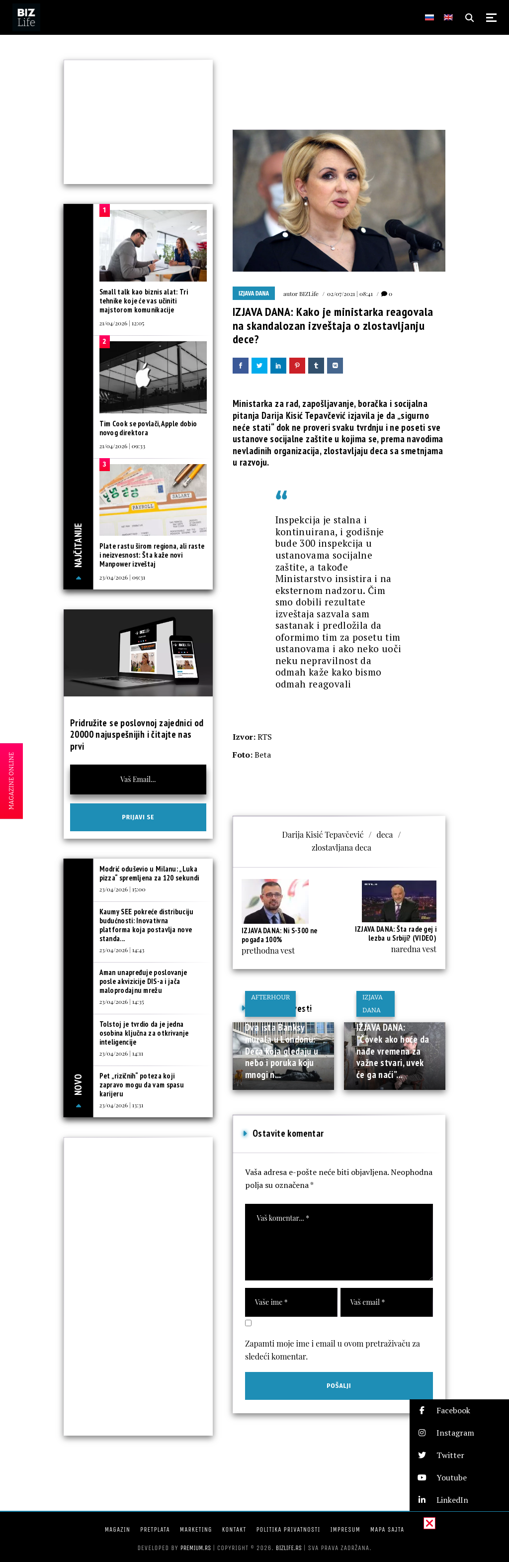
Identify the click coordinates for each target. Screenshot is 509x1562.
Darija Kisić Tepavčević (322, 834)
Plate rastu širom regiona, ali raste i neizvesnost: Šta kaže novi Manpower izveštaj (152, 555)
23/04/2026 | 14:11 (121, 1053)
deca (384, 834)
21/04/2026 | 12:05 (122, 323)
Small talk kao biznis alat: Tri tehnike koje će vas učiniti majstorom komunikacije (143, 300)
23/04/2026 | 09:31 (122, 577)
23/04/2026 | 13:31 (121, 1105)
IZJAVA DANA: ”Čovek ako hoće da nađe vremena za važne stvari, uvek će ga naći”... (392, 1050)
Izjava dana (254, 293)
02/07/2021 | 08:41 (350, 293)
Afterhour (270, 997)
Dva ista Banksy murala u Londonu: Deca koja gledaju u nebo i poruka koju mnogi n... (281, 1050)
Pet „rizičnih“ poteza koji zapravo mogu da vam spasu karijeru (141, 1084)
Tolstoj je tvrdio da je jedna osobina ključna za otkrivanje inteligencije (144, 1033)
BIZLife (309, 293)
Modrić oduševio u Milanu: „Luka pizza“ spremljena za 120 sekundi (149, 873)
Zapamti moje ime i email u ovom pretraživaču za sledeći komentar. (332, 1350)
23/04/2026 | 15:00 (122, 889)
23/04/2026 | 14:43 (122, 950)
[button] (459, 1410)
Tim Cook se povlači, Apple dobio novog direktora (148, 428)
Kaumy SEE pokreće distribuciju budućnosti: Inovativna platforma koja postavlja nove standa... (146, 925)
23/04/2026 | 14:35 (121, 1001)
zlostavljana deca (341, 847)
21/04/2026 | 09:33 (122, 446)
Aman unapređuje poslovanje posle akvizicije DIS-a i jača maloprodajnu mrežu (143, 981)
